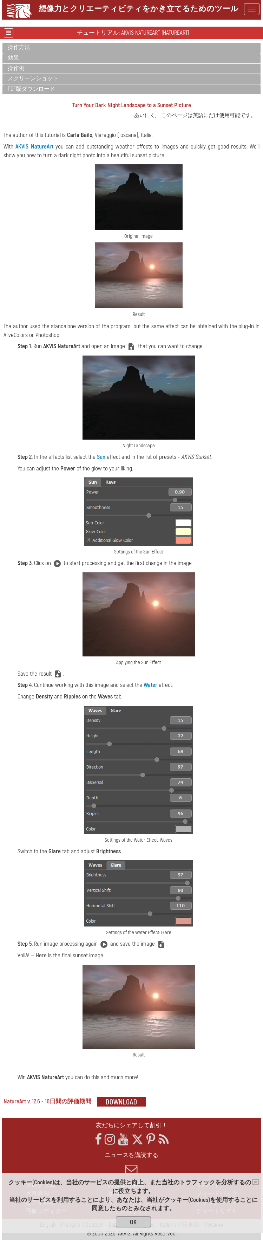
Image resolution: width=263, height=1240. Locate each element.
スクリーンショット (33, 78)
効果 (13, 57)
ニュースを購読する (131, 1163)
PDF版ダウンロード (31, 88)
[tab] (131, 48)
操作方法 (19, 47)
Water (150, 685)
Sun (101, 457)
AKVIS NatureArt (34, 146)
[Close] (255, 1182)
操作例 (16, 68)
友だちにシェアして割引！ (131, 1125)
